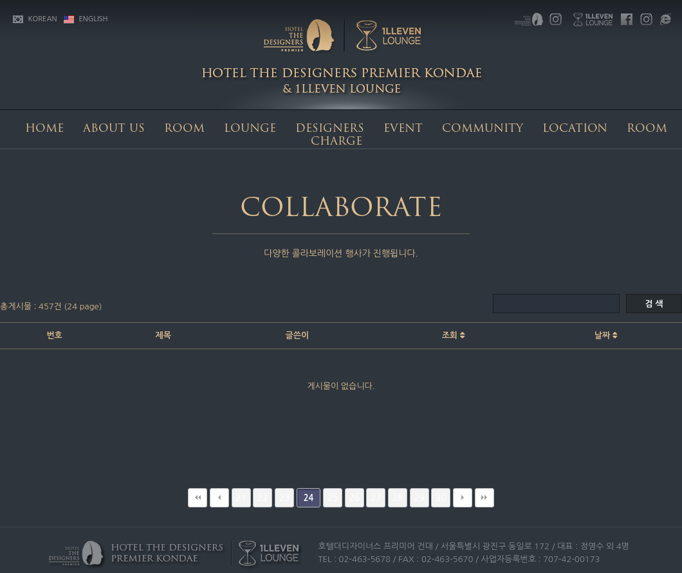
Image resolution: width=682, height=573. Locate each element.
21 (240, 497)
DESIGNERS (329, 128)
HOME (44, 128)
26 (354, 497)
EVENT (403, 128)
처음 (197, 497)
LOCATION (574, 128)
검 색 (654, 304)
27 (376, 497)
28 (397, 497)
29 (419, 497)
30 (441, 497)
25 (332, 497)
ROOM (184, 128)
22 (262, 497)
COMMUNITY (482, 128)
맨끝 (484, 497)
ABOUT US (114, 128)
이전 (219, 497)
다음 (462, 497)
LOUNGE (250, 128)
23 (284, 497)
